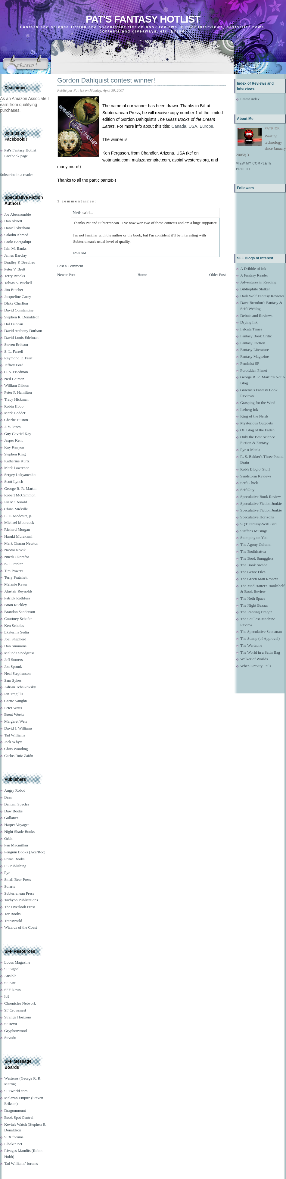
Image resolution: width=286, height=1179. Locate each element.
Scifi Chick (249, 482)
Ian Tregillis (13, 694)
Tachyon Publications (21, 900)
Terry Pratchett (15, 577)
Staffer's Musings (254, 531)
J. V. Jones (12, 426)
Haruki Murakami (18, 536)
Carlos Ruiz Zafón (18, 755)
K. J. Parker (13, 563)
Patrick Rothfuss (17, 598)
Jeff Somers (13, 659)
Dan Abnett (13, 221)
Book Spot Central (18, 1117)
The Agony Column (255, 544)
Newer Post (66, 274)
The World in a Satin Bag (260, 652)
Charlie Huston (16, 419)
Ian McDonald (15, 502)
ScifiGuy (247, 489)
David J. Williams (18, 728)
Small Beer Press (17, 879)
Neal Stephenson (17, 673)
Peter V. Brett (14, 269)
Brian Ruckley (15, 604)
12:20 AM (79, 253)
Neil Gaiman (14, 379)
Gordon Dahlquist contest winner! (106, 80)
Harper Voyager (16, 824)
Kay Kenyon (14, 447)
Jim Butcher (13, 289)
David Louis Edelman (21, 337)
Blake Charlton (16, 303)
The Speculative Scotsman (261, 631)
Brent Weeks (14, 714)
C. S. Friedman (16, 372)
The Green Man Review (259, 579)
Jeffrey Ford (13, 365)
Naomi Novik (15, 550)
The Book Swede (253, 565)
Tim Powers (13, 570)
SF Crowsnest (15, 1010)
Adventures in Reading (258, 282)
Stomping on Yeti (254, 537)
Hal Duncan (13, 324)
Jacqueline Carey (17, 296)
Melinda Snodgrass (19, 653)
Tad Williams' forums (21, 1163)
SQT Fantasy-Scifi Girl (258, 524)
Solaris (9, 886)
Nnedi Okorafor (16, 557)
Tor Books (12, 914)
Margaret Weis (15, 721)
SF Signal (12, 969)
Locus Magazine (17, 962)
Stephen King (15, 454)
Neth (77, 212)
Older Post (217, 274)
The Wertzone (251, 645)
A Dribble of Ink (253, 268)
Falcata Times (251, 329)
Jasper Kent (13, 440)
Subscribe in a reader (16, 174)
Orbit (8, 838)
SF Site (10, 982)
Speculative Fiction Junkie (261, 503)
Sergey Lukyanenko (20, 474)
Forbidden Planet (253, 370)
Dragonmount (15, 1110)
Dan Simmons (15, 646)
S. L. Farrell (13, 351)
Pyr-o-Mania (250, 449)
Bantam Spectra (16, 804)
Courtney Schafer (18, 618)
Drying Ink (248, 322)
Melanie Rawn (15, 584)
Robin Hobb (13, 406)
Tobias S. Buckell (18, 282)
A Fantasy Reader (254, 275)
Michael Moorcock (19, 522)
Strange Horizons (18, 1017)
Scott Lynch (13, 481)
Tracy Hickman (16, 399)
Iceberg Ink (249, 409)
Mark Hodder (14, 413)
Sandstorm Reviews (256, 476)
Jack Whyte (13, 742)
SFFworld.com (16, 1091)
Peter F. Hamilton (18, 392)
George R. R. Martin (20, 488)
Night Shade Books (19, 831)
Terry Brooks (14, 276)
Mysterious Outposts (256, 423)
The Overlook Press (19, 907)
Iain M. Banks (15, 248)
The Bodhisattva (253, 551)
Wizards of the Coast (20, 927)
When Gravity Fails (255, 666)
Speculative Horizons (257, 517)
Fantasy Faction (252, 343)
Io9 (6, 996)
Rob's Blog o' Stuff (255, 469)
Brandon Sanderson (19, 611)
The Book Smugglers (257, 558)
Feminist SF (249, 363)
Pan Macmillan (16, 845)
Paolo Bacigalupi (17, 241)
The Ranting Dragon (256, 612)
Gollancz (11, 817)
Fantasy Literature (254, 349)
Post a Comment (70, 266)
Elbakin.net (13, 1144)
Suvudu (10, 1037)
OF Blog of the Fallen (257, 430)
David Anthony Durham (23, 330)
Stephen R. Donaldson (21, 317)
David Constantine (18, 310)
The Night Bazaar (254, 605)
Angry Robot (14, 790)
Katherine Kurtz (17, 461)
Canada (179, 126)
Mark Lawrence (16, 467)
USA (192, 126)
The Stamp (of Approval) (260, 638)
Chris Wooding (16, 748)
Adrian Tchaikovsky (20, 687)
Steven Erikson (16, 344)
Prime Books (14, 859)
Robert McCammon (20, 495)
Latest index (250, 99)
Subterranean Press (19, 893)
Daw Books (13, 811)
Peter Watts (13, 707)
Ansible (10, 976)
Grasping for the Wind (257, 402)
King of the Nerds (254, 416)
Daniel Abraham (17, 228)
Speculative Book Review (260, 496)
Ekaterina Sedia (16, 632)
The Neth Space (252, 598)
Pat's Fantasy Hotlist (143, 19)
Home (142, 274)
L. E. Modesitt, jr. (18, 516)
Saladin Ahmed (16, 235)
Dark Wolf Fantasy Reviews (262, 296)
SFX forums (13, 1137)
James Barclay (15, 255)
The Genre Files (253, 572)
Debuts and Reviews (256, 315)
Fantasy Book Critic (256, 336)
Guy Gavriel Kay (17, 433)
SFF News (12, 989)
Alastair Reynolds (18, 591)
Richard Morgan (17, 529)
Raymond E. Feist (18, 358)
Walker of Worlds (254, 659)
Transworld (13, 920)
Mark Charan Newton (21, 543)
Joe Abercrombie (17, 214)
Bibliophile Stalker (255, 289)
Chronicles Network (20, 1003)
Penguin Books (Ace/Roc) (24, 852)
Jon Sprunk (13, 666)
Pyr (7, 872)
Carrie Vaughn (15, 701)
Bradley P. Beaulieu (19, 262)
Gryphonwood (15, 1030)
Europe (206, 126)
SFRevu (10, 1023)
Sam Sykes (12, 680)
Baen (8, 797)
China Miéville (16, 509)
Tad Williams (14, 735)
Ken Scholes (14, 625)
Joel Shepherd (15, 639)
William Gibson (16, 385)
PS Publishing (15, 866)
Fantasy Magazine (254, 356)
